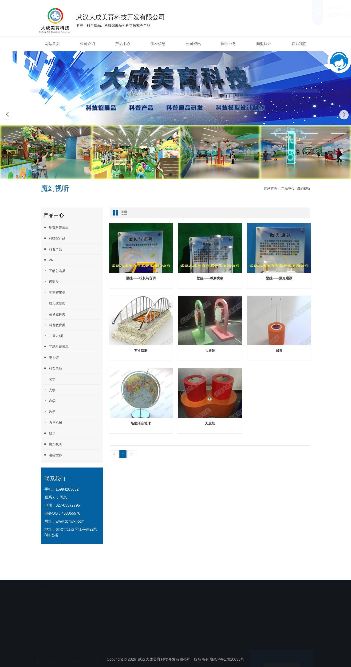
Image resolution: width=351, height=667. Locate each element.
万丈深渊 (140, 351)
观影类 (51, 282)
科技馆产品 (54, 238)
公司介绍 (87, 44)
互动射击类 (54, 271)
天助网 (65, 585)
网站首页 (52, 44)
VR (48, 260)
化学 (49, 379)
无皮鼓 (210, 423)
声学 (49, 401)
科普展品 (52, 368)
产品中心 (122, 44)
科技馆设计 (83, 585)
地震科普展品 (56, 227)
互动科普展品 (56, 347)
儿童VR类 (53, 336)
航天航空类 (54, 303)
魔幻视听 (303, 188)
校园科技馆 (150, 585)
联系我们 (299, 44)
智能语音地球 (141, 423)
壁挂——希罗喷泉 (210, 278)
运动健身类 (54, 314)
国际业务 (228, 44)
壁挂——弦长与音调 (141, 278)
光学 (49, 390)
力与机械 (52, 422)
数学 (49, 412)
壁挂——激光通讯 (279, 278)
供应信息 (158, 44)
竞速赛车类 (54, 292)
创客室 (133, 585)
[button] (170, 174)
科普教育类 (54, 325)
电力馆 (51, 357)
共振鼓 (210, 351)
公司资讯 (193, 44)
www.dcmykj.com (70, 521)
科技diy (118, 585)
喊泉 (279, 351)
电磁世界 (52, 455)
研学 (49, 433)
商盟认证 (263, 44)
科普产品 (52, 249)
